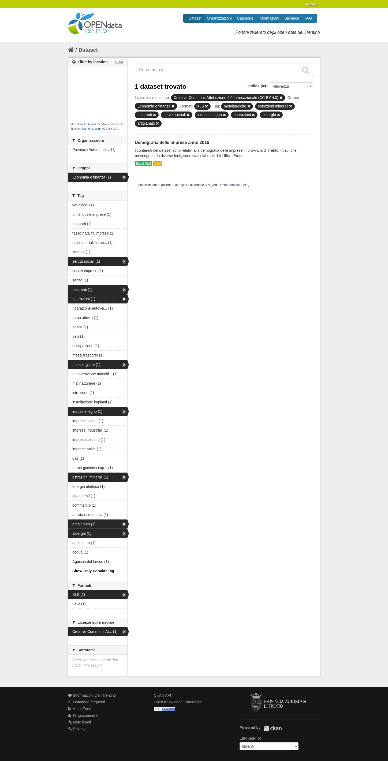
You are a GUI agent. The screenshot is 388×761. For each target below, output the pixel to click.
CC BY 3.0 (110, 128)
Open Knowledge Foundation (178, 702)
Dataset (195, 18)
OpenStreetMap (97, 124)
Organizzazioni (219, 18)
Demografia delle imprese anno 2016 (172, 142)
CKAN (272, 728)
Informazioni (269, 18)
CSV (157, 163)
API (207, 185)
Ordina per (257, 86)
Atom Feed (79, 709)
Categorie (245, 18)
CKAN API (162, 695)
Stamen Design (91, 128)
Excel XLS (143, 163)
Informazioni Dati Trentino (92, 695)
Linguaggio (250, 738)
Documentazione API (233, 185)
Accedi (311, 4)
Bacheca (292, 18)
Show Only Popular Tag (93, 571)
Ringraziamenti (83, 715)
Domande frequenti (86, 702)
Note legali (79, 722)
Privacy (76, 729)
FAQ (308, 18)
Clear (119, 62)
